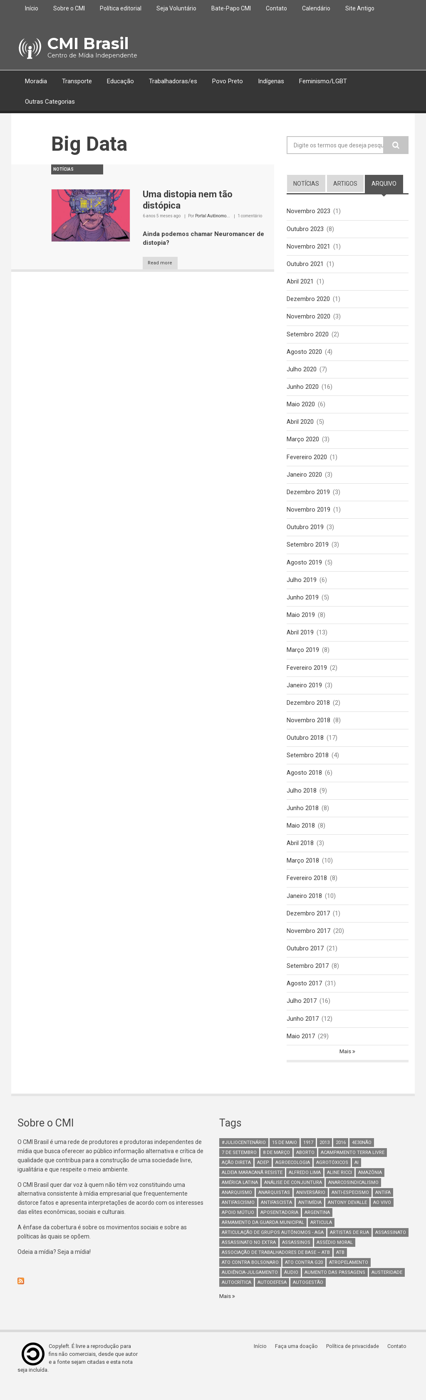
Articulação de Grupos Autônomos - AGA (273, 1247)
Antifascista (276, 1217)
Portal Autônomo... (212, 216)
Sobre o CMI (69, 8)
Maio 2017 (301, 1050)
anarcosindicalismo (353, 1197)
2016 (341, 1157)
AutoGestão (308, 1297)
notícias (306, 183)
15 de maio (284, 1157)
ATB (340, 1267)
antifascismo (238, 1217)
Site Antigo (359, 8)
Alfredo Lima (305, 1187)
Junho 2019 (303, 604)
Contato (276, 8)
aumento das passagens (335, 1287)
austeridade (387, 1287)
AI (356, 1177)
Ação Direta (236, 1177)
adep (263, 1177)
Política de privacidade (354, 1361)
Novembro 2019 (308, 515)
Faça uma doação (298, 1361)
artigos (345, 183)
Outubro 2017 (305, 961)
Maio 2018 (301, 836)
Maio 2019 (301, 622)
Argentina (317, 1227)
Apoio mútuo (238, 1227)
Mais (346, 1066)
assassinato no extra (249, 1257)
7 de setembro (239, 1167)
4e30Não (362, 1157)
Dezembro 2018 (308, 711)
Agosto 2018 (304, 782)
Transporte (77, 81)
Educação (120, 81)
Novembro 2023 (308, 211)
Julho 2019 (302, 586)
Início (31, 8)
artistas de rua (349, 1247)
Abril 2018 (300, 854)
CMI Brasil (86, 43)
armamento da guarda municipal (263, 1237)
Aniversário (310, 1207)
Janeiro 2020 (304, 479)
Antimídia (310, 1217)
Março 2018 (303, 871)
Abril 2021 (300, 282)
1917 (308, 1157)
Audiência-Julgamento (250, 1287)
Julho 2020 (302, 371)
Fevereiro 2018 (307, 889)
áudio (291, 1287)
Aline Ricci (339, 1187)
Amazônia (370, 1187)
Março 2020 (303, 443)
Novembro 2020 (308, 318)
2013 (324, 1157)
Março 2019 (303, 657)
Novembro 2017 (308, 943)
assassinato (390, 1247)
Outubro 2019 (305, 532)
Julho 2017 (302, 1015)
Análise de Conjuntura (293, 1197)
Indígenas (271, 81)
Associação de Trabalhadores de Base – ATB (276, 1267)
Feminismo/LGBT (323, 81)
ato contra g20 (304, 1277)
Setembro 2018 (308, 764)
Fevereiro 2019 (307, 675)
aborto (305, 1167)
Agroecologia (292, 1177)
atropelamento (348, 1277)
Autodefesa (272, 1297)
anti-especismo (350, 1207)
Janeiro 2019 (304, 693)
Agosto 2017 (304, 997)
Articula (321, 1237)
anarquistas (274, 1207)
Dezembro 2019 (308, 497)
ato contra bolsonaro (250, 1277)
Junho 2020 (303, 389)
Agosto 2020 (304, 354)
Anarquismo (237, 1207)
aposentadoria (279, 1227)
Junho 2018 (303, 818)
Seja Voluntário (176, 8)
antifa (383, 1207)
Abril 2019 (300, 640)
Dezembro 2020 (308, 300)
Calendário (316, 8)
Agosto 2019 (304, 568)
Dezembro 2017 (308, 925)
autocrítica (236, 1297)
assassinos (296, 1257)
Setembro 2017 (308, 979)
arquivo (387, 183)
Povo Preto (227, 81)
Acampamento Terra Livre (352, 1167)
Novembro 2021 (308, 247)
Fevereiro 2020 (307, 461)
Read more (164, 263)
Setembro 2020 (308, 336)
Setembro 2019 (308, 550)
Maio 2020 (301, 407)
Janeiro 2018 (304, 907)
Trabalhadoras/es (173, 81)
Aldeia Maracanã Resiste (252, 1187)
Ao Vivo (382, 1217)
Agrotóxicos (332, 1177)
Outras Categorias (50, 101)
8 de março (276, 1167)
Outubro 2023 (305, 229)
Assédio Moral (335, 1257)
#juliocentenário (244, 1157)
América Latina (240, 1197)
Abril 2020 (300, 425)
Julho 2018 (302, 800)
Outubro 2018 (305, 747)
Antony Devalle (347, 1217)
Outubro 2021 (305, 265)
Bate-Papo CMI (231, 8)
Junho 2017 (303, 1032)
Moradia (36, 81)
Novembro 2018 (308, 729)
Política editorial (120, 8)
